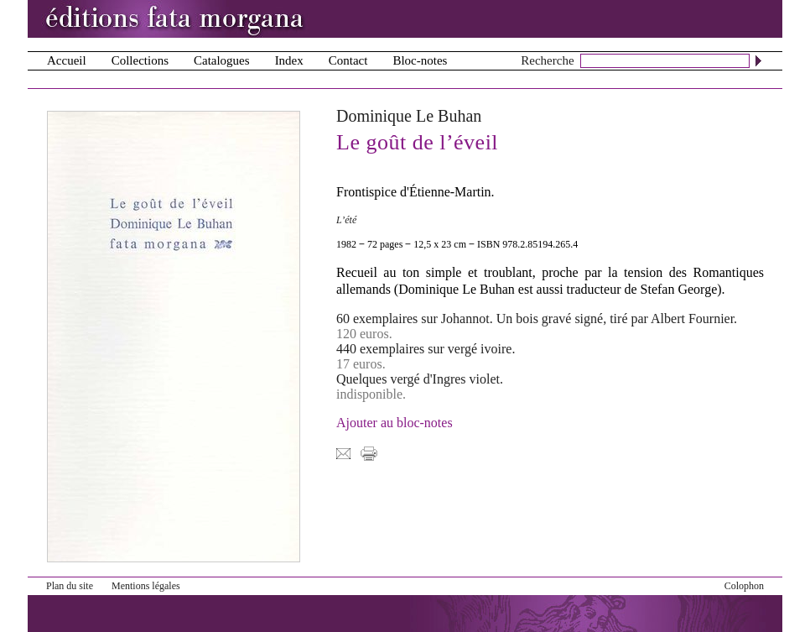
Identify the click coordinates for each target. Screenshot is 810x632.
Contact (348, 60)
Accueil (66, 60)
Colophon (744, 586)
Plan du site (69, 586)
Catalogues (222, 60)
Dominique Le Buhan (408, 116)
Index (289, 60)
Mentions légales (146, 586)
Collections (140, 60)
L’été (346, 220)
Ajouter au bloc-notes (394, 422)
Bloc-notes (419, 60)
